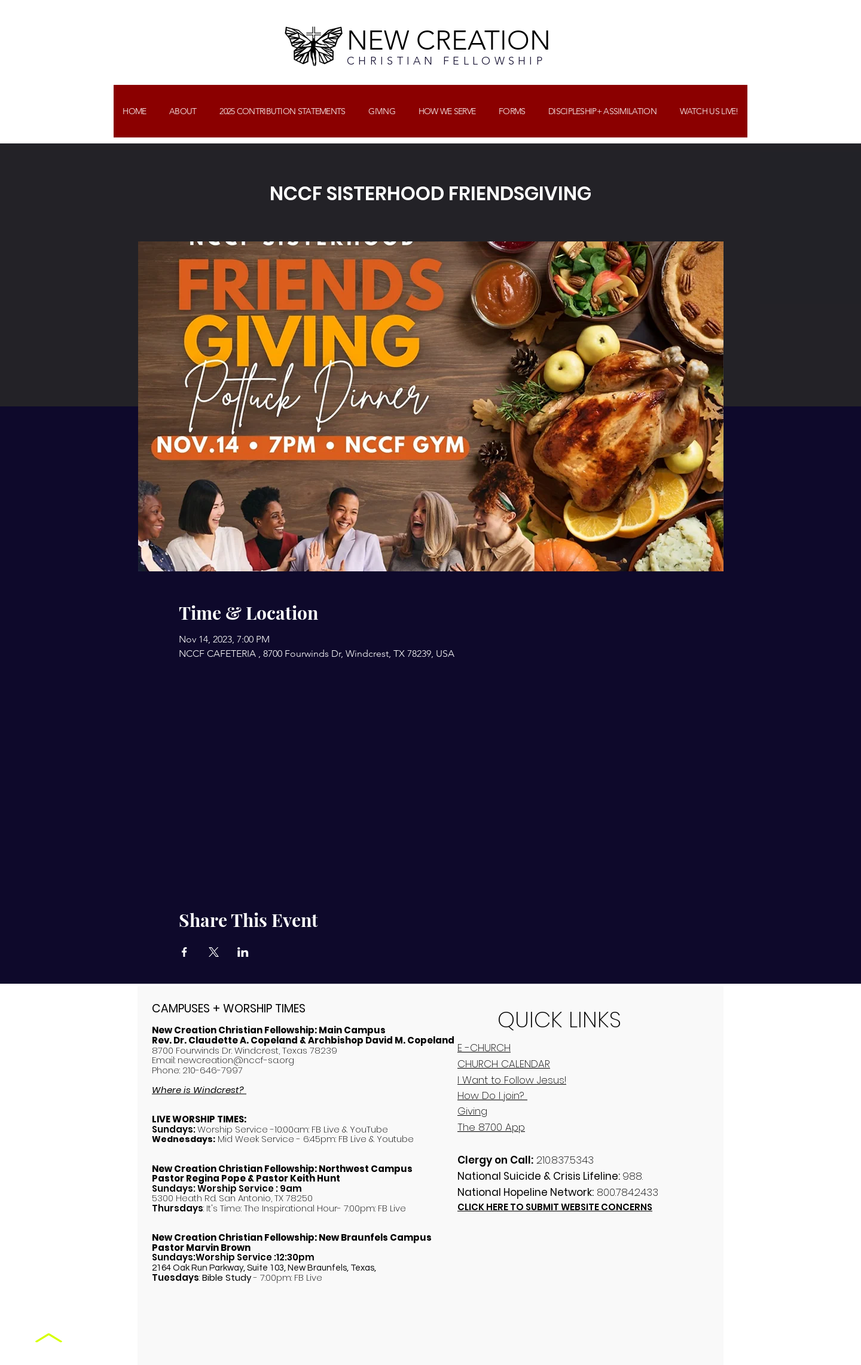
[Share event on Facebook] (184, 952)
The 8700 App (491, 1127)
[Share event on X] (213, 952)
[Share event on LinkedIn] (243, 952)
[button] (381, 111)
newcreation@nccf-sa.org (236, 1060)
